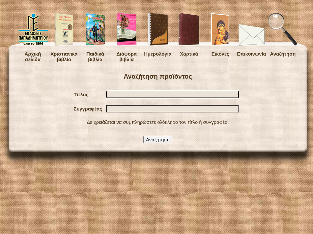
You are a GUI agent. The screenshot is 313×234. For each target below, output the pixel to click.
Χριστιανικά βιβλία (63, 37)
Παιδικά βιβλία (95, 37)
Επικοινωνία (251, 40)
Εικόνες (220, 35)
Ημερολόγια (158, 35)
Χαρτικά (189, 35)
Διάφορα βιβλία (126, 37)
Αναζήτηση (282, 35)
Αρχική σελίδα (33, 37)
